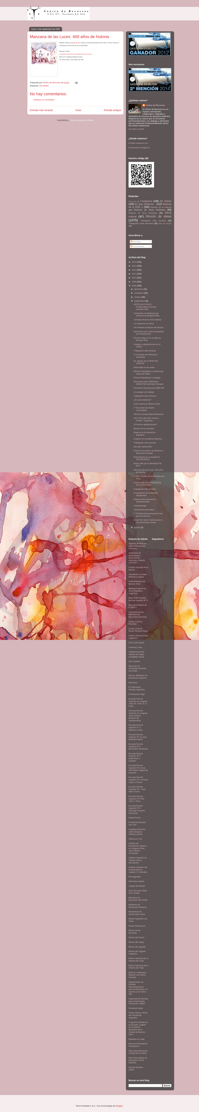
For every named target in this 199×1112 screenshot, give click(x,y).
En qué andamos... (145, 204)
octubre (137, 297)
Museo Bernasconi (137, 926)
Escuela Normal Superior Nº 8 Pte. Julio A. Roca (137, 798)
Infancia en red (135, 839)
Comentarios (137, 246)
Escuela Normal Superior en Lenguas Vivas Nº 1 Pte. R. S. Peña (138, 702)
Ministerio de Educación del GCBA (138, 898)
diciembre (138, 289)
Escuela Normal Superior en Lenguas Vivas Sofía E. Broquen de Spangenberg (138, 715)
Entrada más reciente (41, 110)
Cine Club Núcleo (136, 642)
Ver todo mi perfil (136, 129)
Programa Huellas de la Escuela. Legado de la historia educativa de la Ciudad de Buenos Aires (138, 1028)
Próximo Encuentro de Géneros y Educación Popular (148, 451)
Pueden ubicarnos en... (139, 143)
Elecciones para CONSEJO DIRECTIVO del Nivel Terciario (148, 382)
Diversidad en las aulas (144, 367)
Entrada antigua (112, 110)
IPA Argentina (135, 877)
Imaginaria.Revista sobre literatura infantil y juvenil (137, 831)
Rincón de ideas (158, 216)
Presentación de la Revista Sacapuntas (146, 494)
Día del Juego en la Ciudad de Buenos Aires (147, 339)
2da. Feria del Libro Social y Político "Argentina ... (146, 419)
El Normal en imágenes (139, 147)
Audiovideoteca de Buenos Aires (137, 582)
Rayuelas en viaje (137, 1039)
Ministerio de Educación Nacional (137, 905)
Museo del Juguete (137, 947)
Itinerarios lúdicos (136, 881)
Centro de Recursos (155, 105)
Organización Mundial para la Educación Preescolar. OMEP (138, 1001)
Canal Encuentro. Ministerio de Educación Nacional (137, 614)
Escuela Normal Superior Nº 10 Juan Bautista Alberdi (138, 737)
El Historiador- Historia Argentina (137, 688)
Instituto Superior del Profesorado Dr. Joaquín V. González (138, 869)
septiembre (139, 301)
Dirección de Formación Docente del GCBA (137, 668)
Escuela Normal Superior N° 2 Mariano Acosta (136, 727)
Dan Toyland (134, 661)
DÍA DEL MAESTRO (143, 447)
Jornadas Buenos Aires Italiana (147, 319)
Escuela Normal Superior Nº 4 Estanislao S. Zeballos (136, 757)
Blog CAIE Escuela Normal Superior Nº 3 (138, 599)
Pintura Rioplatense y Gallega (147, 377)
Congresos (146, 201)
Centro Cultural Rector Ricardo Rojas (138, 629)
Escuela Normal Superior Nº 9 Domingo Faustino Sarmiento (137, 809)
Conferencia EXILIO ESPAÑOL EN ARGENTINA (147, 483)
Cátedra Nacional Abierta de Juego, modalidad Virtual (136, 654)
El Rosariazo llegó (137, 694)
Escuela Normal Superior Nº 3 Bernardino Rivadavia (138, 746)
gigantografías (76, 43)
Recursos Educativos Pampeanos (138, 1044)
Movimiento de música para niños (137, 912)
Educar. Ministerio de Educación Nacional (138, 676)
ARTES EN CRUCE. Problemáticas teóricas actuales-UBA (145, 306)
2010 (134, 278)
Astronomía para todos (144, 509)
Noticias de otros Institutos (149, 210)
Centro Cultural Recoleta (135, 622)
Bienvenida (133, 201)
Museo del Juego (136, 942)
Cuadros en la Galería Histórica (148, 439)
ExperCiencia (135, 817)
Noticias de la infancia (161, 207)
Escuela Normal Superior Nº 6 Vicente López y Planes (138, 779)
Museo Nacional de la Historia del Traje (138, 959)
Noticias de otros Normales (143, 213)
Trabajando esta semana (153, 220)
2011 (134, 274)
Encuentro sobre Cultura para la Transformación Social (148, 521)
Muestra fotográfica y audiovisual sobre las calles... (148, 372)
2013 (134, 266)
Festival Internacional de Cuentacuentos (144, 500)
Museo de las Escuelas (135, 931)
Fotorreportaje (140, 506)
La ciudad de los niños (144, 323)
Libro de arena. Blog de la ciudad (138, 891)
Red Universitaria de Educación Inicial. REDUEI (138, 1060)
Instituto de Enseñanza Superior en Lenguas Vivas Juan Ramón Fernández (138, 848)
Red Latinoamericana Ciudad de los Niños (138, 1052)
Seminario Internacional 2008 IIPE (149, 388)
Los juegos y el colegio (144, 392)
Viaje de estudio (164, 223)
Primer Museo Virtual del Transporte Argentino (138, 1015)
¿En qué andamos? (142, 400)
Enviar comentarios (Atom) (82, 120)
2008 (134, 285)
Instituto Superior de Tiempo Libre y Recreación (138, 860)
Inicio (78, 110)
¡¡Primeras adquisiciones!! (145, 424)
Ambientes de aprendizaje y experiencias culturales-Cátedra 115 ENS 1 (137, 558)
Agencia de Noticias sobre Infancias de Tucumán (137, 545)
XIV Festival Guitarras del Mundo (148, 327)
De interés (44, 86)
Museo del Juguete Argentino (137, 952)
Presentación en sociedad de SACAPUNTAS (147, 458)
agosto (137, 527)
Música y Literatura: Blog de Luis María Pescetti (137, 974)
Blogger (119, 1106)
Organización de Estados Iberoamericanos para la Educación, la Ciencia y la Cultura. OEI (138, 988)
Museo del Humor (137, 937)
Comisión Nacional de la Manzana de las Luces (75, 54)
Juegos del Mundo (137, 886)
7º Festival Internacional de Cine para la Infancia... (148, 514)
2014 (134, 262)
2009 (134, 282)
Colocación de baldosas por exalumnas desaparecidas (146, 314)
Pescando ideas (136, 1008)
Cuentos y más (135, 647)
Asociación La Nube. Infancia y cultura (138, 575)
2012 (134, 270)
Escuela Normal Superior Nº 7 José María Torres (137, 789)
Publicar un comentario (44, 100)
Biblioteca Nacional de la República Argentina (137, 591)
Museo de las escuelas (144, 428)
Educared (133, 682)
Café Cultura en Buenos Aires (147, 404)
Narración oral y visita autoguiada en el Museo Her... (149, 332)
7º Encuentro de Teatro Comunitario (144, 409)
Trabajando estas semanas (141, 223)
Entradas (135, 241)
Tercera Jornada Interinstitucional (148, 414)
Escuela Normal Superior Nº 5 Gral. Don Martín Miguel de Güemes (138, 769)
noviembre (139, 293)
